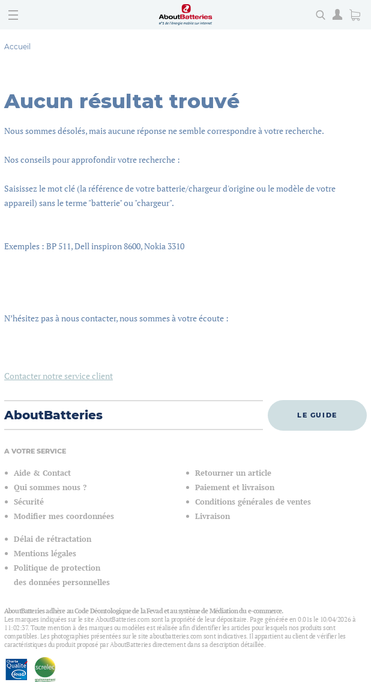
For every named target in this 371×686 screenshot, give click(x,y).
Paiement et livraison (234, 487)
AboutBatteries (53, 415)
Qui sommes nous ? (50, 487)
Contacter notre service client (58, 375)
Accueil (17, 46)
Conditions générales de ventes (253, 502)
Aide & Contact (42, 473)
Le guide (317, 415)
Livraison (212, 516)
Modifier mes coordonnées (64, 516)
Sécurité (29, 502)
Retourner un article (233, 473)
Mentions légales (45, 553)
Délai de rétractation (52, 539)
